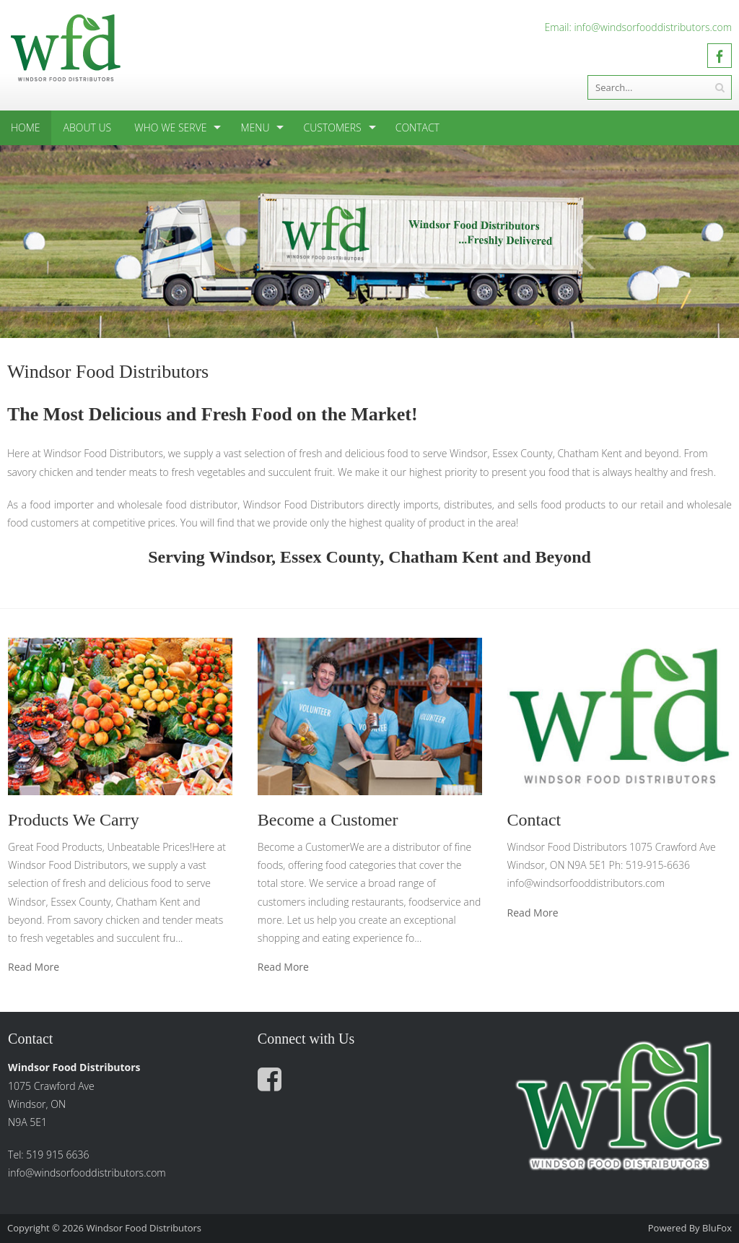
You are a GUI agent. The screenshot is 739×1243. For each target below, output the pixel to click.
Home (25, 127)
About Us (88, 127)
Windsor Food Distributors (143, 1227)
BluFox (717, 1227)
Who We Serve (170, 127)
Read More (33, 967)
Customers (332, 127)
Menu (254, 127)
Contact (417, 127)
